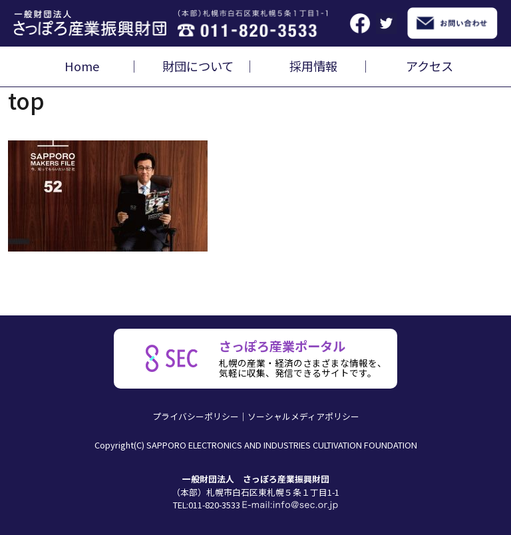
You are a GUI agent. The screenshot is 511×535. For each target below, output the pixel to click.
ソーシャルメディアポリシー (303, 416)
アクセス (429, 66)
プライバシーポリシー (195, 416)
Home (82, 66)
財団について (198, 66)
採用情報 (313, 66)
